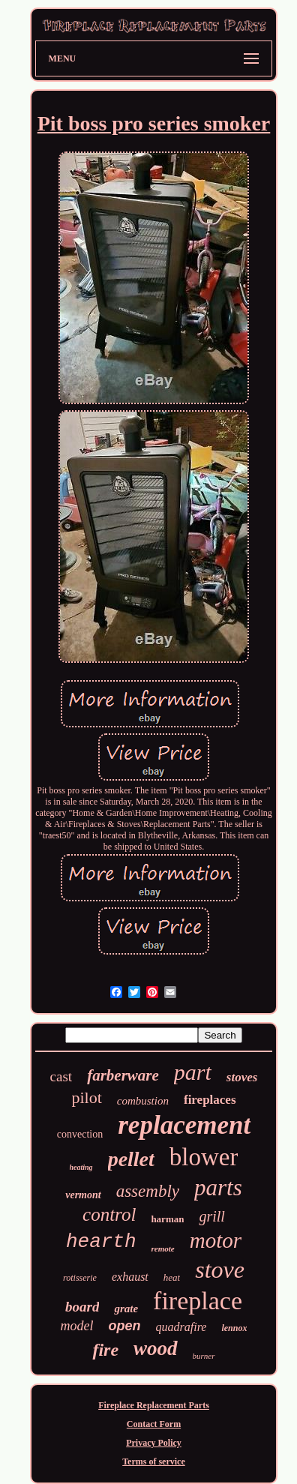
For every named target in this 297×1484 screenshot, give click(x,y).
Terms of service (153, 1461)
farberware (123, 1075)
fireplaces (210, 1100)
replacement (184, 1125)
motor (216, 1240)
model (77, 1325)
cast (61, 1076)
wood (156, 1348)
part (193, 1072)
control (109, 1214)
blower (204, 1157)
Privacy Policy (154, 1443)
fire (105, 1350)
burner (204, 1355)
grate (126, 1309)
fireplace (197, 1301)
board (82, 1307)
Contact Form (154, 1424)
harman (167, 1219)
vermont (82, 1195)
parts (218, 1187)
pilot (86, 1097)
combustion (143, 1101)
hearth (101, 1242)
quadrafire (181, 1327)
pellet (131, 1159)
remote (163, 1248)
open (125, 1325)
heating (81, 1167)
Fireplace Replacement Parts (153, 1405)
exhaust (130, 1276)
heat (172, 1277)
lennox (234, 1328)
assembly (147, 1191)
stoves (242, 1077)
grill (211, 1216)
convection (80, 1134)
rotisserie (80, 1278)
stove (219, 1269)
